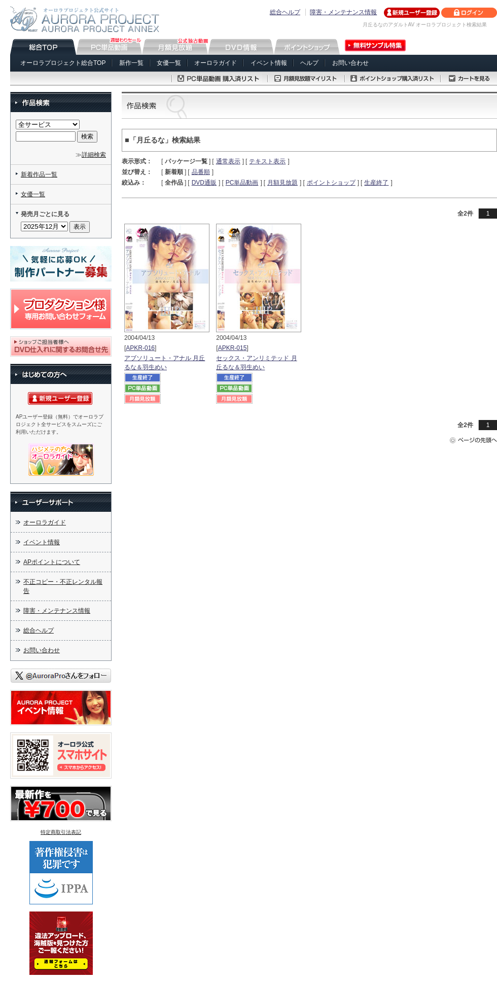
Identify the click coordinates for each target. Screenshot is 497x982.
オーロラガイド (215, 62)
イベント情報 (269, 62)
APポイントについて (51, 562)
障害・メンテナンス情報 (343, 12)
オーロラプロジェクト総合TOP (62, 62)
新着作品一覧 (39, 174)
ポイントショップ (331, 182)
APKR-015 (232, 348)
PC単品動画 (242, 182)
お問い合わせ (350, 62)
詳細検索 (94, 154)
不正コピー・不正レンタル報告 (62, 586)
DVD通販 (204, 182)
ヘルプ (309, 62)
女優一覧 (169, 62)
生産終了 (376, 182)
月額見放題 (282, 182)
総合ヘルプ (285, 12)
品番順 (201, 172)
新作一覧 (131, 62)
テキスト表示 (267, 161)
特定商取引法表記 (61, 832)
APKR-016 (140, 348)
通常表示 (228, 161)
